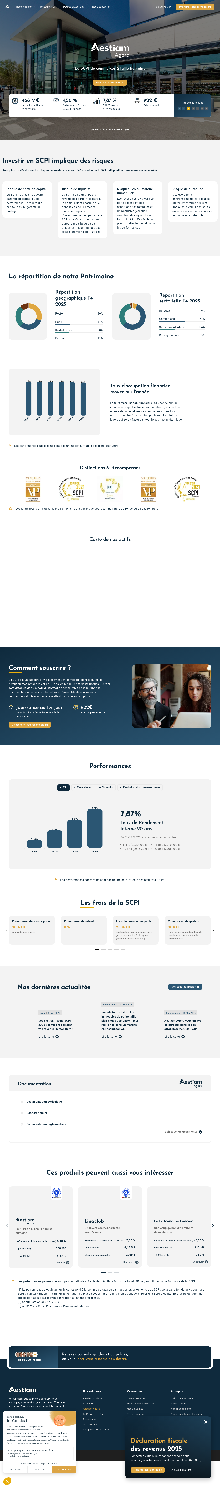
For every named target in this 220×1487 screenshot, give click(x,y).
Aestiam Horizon (92, 1398)
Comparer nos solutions (96, 1430)
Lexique (131, 1419)
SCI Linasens (90, 1424)
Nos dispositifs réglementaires (188, 1414)
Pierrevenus (89, 1419)
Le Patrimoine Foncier (95, 1414)
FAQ (129, 1424)
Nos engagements (181, 1409)
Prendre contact (136, 1414)
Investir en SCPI (136, 1398)
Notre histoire (178, 1404)
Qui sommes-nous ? (182, 1398)
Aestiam (94, 130)
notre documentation (145, 171)
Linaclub (88, 1404)
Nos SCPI (106, 130)
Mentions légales (139, 1455)
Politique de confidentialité (169, 1455)
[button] (10, 489)
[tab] (63, 788)
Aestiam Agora (91, 1409)
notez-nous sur (22, 1426)
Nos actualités (135, 1409)
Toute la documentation (140, 1404)
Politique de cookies (200, 1455)
